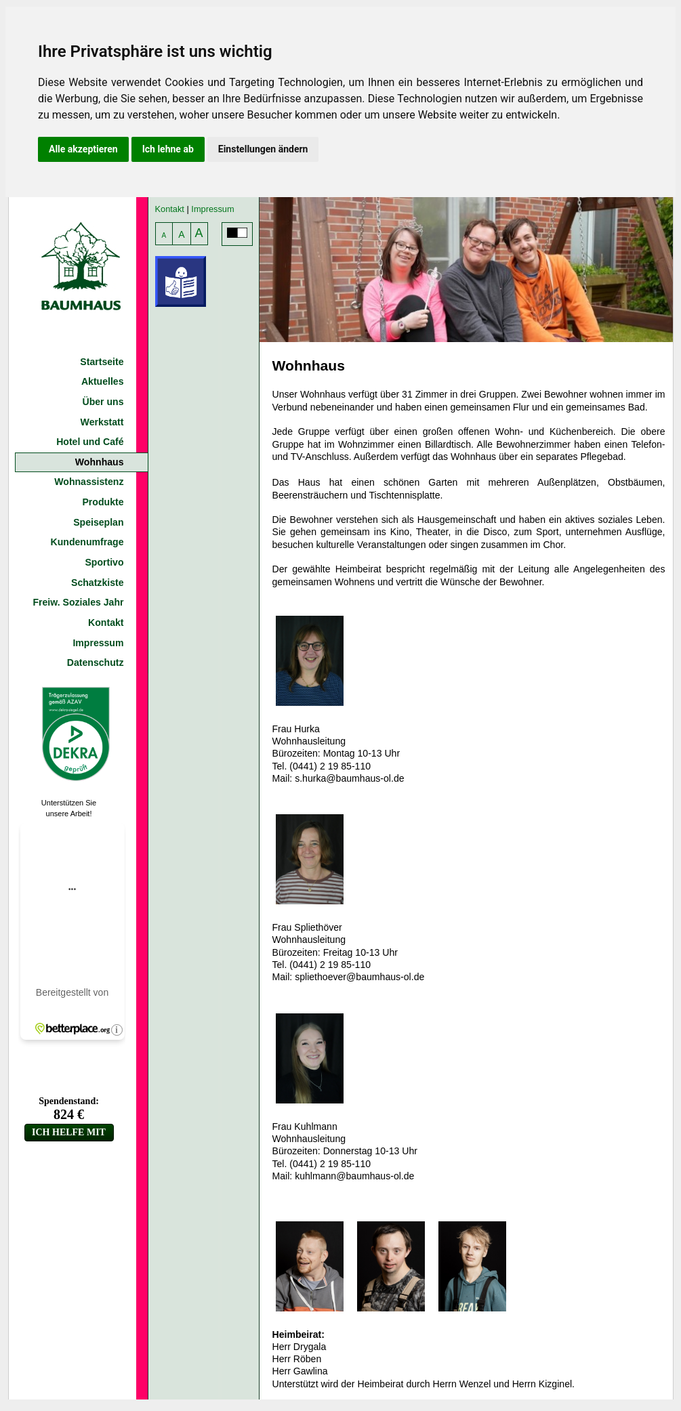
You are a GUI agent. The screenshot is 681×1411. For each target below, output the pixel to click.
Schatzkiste (97, 582)
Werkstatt (102, 422)
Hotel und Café (89, 441)
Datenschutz (95, 662)
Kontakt (105, 622)
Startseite (101, 361)
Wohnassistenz (88, 481)
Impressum (98, 642)
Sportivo (104, 562)
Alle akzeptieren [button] (83, 149)
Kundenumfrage (87, 541)
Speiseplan (98, 522)
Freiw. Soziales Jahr (78, 602)
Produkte (102, 502)
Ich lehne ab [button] (168, 149)
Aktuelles (102, 381)
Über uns (102, 401)
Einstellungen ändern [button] (263, 149)
